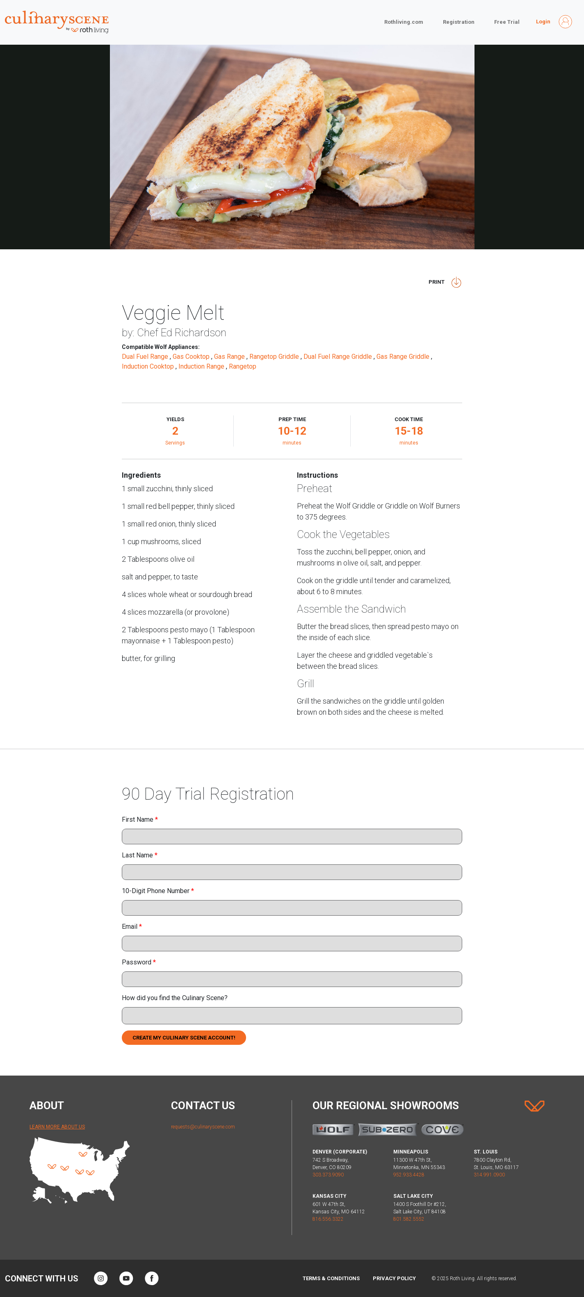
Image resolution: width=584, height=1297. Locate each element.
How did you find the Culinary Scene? (175, 998)
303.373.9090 (328, 1175)
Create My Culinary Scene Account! (183, 1038)
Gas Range (230, 356)
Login (543, 21)
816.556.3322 (328, 1219)
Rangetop (243, 366)
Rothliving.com (403, 22)
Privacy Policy (394, 1278)
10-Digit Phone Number (158, 891)
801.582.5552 (408, 1219)
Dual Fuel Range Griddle (338, 356)
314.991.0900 (489, 1175)
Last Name (139, 855)
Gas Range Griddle (403, 356)
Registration (458, 22)
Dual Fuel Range (146, 356)
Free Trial (507, 22)
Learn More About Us (57, 1127)
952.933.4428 (408, 1175)
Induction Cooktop (149, 366)
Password (139, 962)
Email (132, 926)
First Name (140, 819)
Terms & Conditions (331, 1278)
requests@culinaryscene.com (203, 1127)
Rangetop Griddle (275, 356)
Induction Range (202, 366)
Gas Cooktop (192, 356)
